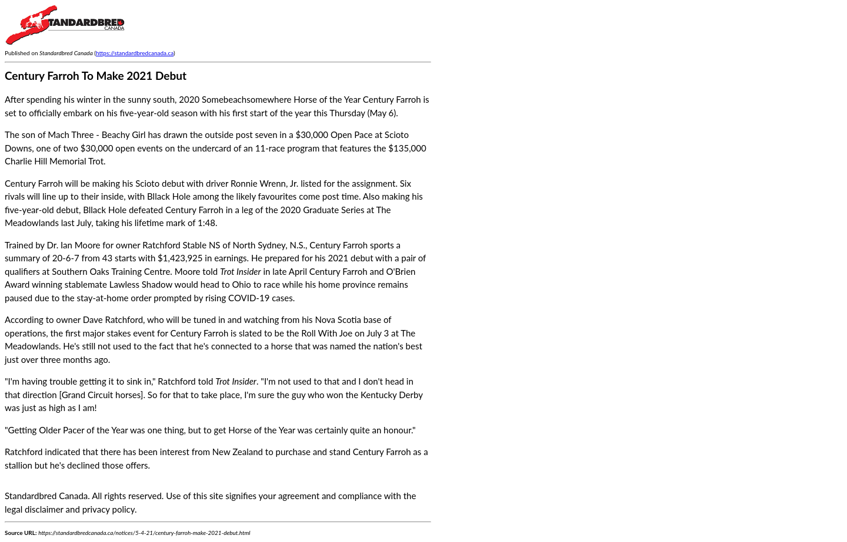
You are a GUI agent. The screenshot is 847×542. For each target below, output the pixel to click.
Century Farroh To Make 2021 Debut (95, 75)
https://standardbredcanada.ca (135, 52)
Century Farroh (338, 245)
